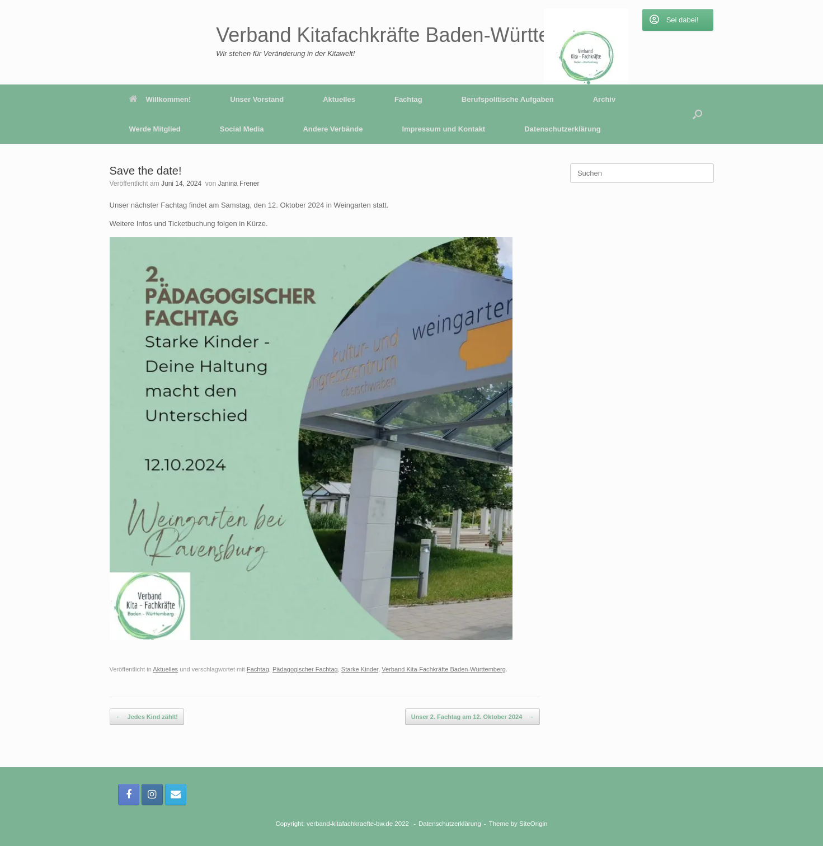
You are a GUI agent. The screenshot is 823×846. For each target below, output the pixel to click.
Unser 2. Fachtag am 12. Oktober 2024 (472, 717)
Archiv (604, 99)
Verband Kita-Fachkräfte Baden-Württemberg (444, 669)
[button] (697, 114)
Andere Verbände (333, 129)
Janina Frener (238, 183)
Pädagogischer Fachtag (305, 669)
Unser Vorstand (257, 99)
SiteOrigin (533, 823)
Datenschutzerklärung (562, 129)
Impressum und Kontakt (443, 129)
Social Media (242, 129)
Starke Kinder (359, 669)
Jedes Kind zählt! (147, 717)
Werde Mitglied (155, 129)
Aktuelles (339, 99)
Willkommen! (160, 99)
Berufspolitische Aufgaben (508, 99)
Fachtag (408, 99)
